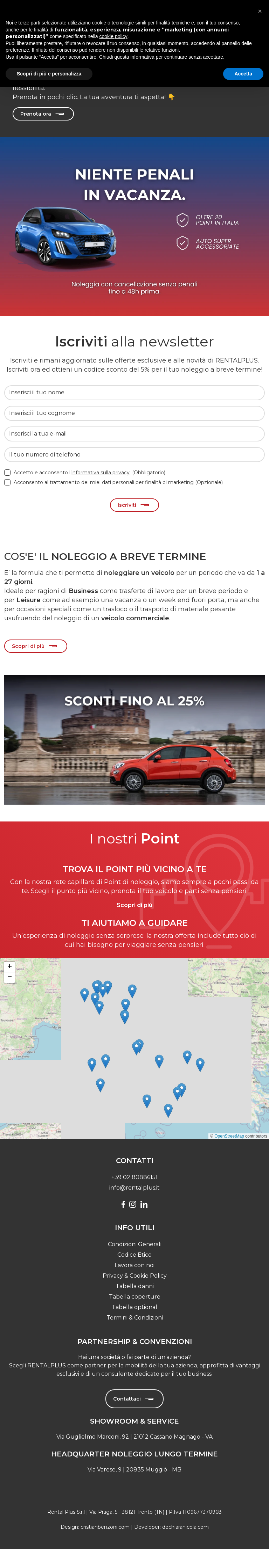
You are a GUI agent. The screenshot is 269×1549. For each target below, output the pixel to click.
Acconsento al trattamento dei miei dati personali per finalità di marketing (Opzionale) (118, 482)
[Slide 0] (134, 665)
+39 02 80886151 (134, 1177)
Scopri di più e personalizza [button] (49, 73)
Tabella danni (135, 1286)
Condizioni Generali (134, 1244)
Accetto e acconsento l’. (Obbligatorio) (89, 472)
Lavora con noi (134, 1265)
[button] (92, 1065)
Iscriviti (127, 505)
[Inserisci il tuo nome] (134, 392)
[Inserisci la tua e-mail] (134, 433)
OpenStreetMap (229, 1136)
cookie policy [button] (113, 36)
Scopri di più (28, 646)
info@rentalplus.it (134, 1187)
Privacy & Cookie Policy (135, 1275)
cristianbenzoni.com (105, 1527)
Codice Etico (134, 1254)
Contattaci (127, 1399)
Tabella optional (134, 1307)
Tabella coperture (134, 1296)
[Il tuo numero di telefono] (134, 454)
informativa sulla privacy (100, 472)
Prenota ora (35, 114)
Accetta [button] (243, 73)
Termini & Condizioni (134, 1317)
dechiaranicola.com (185, 1527)
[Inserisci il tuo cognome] (134, 413)
